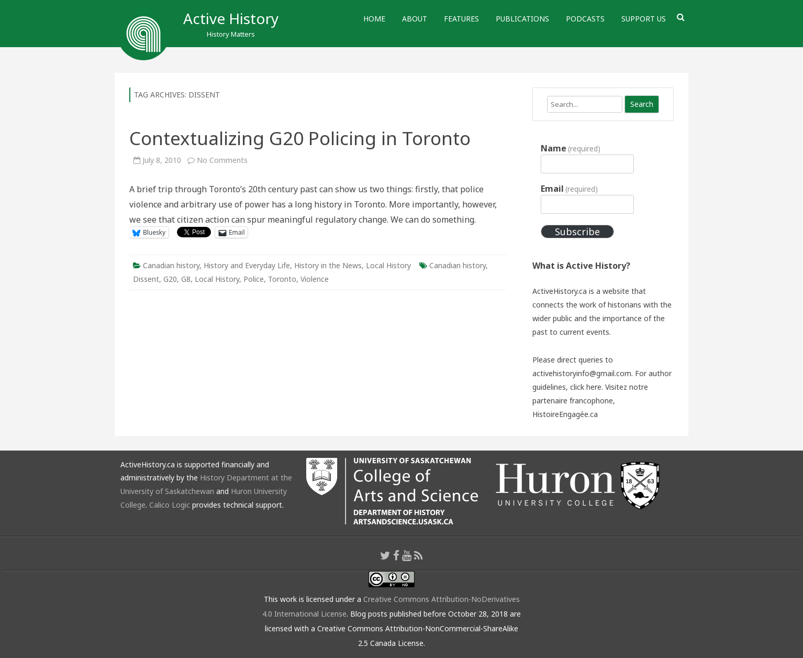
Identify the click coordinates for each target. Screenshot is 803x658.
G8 (186, 279)
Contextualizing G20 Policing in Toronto (300, 138)
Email (569, 188)
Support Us (643, 19)
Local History (388, 265)
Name (570, 148)
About (414, 19)
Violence (314, 279)
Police (253, 279)
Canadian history (171, 265)
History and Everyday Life (247, 265)
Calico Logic (169, 505)
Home (374, 19)
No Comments (222, 160)
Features (461, 19)
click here (585, 387)
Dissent (146, 279)
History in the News (328, 265)
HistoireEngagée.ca (565, 414)
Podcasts (585, 19)
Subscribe (577, 231)
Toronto (282, 279)
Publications (522, 19)
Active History (230, 18)
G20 (170, 279)
